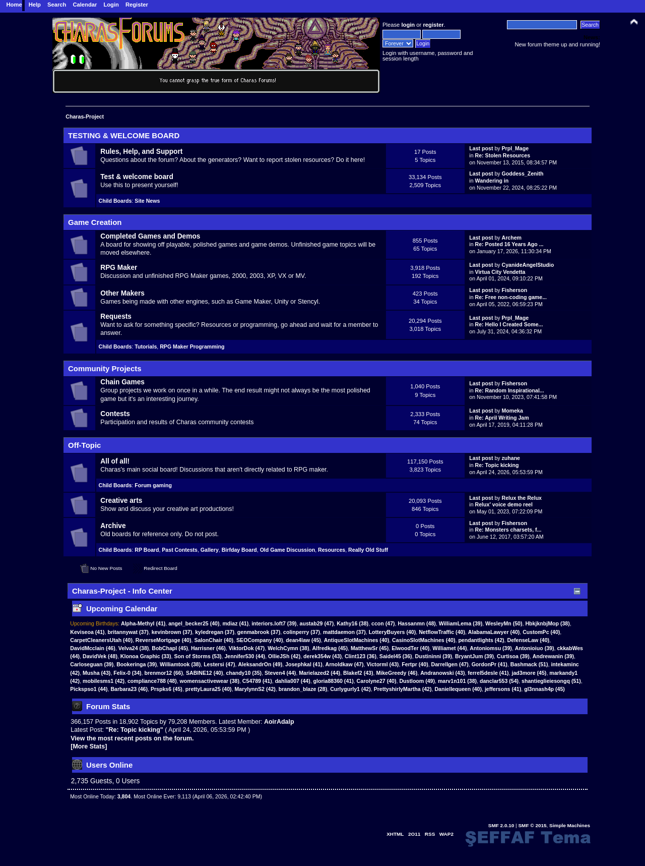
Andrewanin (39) (553, 656)
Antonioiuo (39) (534, 648)
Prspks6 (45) (166, 689)
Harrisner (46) (208, 648)
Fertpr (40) (415, 664)
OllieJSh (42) (284, 656)
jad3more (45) (528, 673)
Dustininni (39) (434, 656)
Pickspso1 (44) (88, 689)
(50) (503, 623)
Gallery (210, 550)
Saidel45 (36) (395, 656)
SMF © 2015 (532, 825)
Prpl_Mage (515, 148)
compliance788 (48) (152, 681)
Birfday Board (239, 550)
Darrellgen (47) (450, 664)
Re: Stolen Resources (503, 155)
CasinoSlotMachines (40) (423, 640)
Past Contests (180, 550)
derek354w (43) (322, 656)
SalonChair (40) (213, 640)
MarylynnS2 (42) (255, 689)
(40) (193, 623)
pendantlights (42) (481, 640)
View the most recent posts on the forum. (132, 738)
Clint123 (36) (360, 656)
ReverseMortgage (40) (163, 640)
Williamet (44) (449, 648)
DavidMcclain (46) (92, 648)
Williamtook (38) (180, 664)
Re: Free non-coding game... (511, 297)
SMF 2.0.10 (501, 825)
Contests (115, 414)
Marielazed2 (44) (319, 673)
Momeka (512, 411)
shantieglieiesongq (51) (551, 681)
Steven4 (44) (280, 673)
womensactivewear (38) (209, 681)
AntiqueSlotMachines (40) (357, 640)
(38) (352, 623)
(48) (416, 623)
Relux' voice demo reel (504, 504)
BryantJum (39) (474, 656)
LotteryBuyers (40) (392, 632)
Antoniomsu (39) (491, 648)
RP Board (147, 550)
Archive (112, 526)
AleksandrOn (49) (260, 664)
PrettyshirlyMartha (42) (403, 689)
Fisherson (515, 290)
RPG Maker (118, 267)
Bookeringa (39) (136, 664)
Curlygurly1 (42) (350, 689)
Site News (147, 201)
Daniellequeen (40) (458, 689)
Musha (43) (96, 673)
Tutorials (146, 346)
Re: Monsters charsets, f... (508, 530)
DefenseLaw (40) (528, 640)
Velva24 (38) (133, 648)
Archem (512, 238)
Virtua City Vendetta (500, 272)
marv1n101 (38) (457, 681)
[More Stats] (89, 746)
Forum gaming (153, 485)
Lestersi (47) (219, 664)
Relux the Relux (522, 498)
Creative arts (121, 500)
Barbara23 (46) (129, 689)
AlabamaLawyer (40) (494, 632)
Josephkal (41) (303, 664)
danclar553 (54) (499, 681)
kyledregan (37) (214, 632)
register (433, 25)
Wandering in (492, 181)
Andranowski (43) (442, 673)
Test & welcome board (136, 177)
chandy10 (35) (244, 673)
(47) (317, 623)
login (408, 25)
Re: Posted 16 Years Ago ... (509, 244)
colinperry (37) (301, 632)
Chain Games (122, 382)
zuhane (511, 458)
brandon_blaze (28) (303, 689)
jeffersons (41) (503, 689)
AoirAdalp (279, 721)
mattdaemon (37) (344, 632)
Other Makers (122, 293)
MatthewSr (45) (370, 648)
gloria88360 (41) (333, 681)
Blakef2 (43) (358, 673)
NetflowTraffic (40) (442, 632)
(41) (143, 623)
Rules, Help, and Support (141, 151)
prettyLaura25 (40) (208, 689)
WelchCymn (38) (288, 648)
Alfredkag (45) (330, 648)
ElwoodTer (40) (410, 648)
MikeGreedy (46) (396, 673)
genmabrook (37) (258, 632)
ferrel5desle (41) (488, 673)
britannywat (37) (128, 632)
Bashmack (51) (529, 664)
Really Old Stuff (368, 550)
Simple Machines (569, 825)
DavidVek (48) (100, 656)
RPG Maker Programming (192, 346)
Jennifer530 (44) (244, 656)
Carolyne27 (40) (377, 681)
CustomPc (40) (541, 632)
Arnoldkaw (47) (345, 664)
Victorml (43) (382, 664)
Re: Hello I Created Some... (509, 324)
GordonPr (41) (489, 664)
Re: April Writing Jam (502, 418)
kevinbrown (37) (172, 632)
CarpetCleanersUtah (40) (101, 640)
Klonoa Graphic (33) (145, 656)
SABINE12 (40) (204, 673)
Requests (116, 316)
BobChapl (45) (170, 648)
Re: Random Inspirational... (509, 390)
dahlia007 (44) (292, 681)
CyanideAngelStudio (528, 265)
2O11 (414, 834)
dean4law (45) (303, 640)
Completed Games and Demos (150, 236)
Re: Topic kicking (497, 465)
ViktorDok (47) (247, 648)
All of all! (115, 461)
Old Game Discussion (287, 550)
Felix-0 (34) (127, 673)
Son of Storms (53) (197, 656)
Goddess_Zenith (523, 173)
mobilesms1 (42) (103, 681)
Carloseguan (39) (91, 664)
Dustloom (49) (417, 681)
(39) (274, 623)
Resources (331, 550)
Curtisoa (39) (513, 656)
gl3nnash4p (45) (544, 689)
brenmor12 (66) (164, 673)
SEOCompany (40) (259, 640)
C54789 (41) (257, 681)
